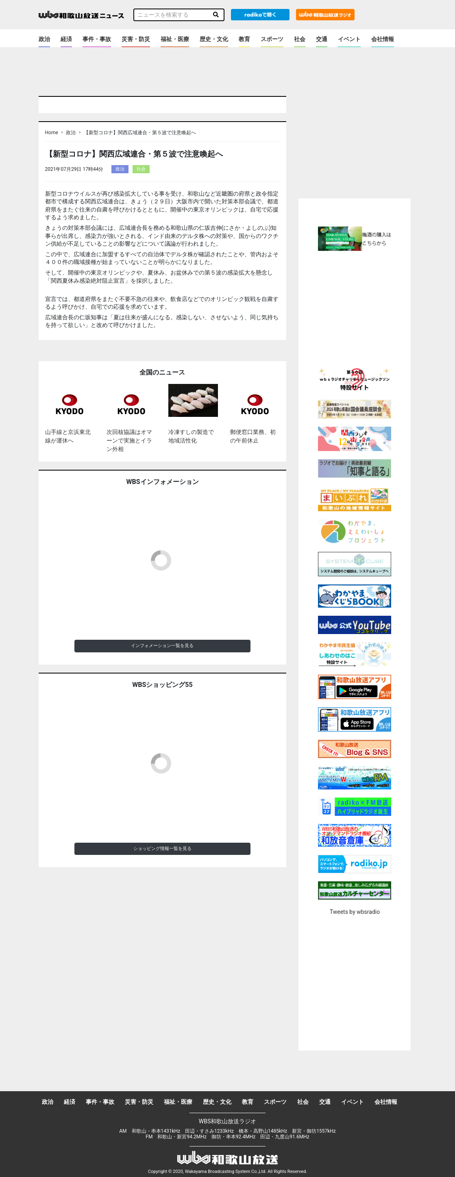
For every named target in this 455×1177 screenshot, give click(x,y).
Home (51, 132)
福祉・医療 (175, 39)
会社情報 (382, 39)
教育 (244, 39)
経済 (66, 39)
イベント (349, 39)
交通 (321, 39)
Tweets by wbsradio (355, 912)
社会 (299, 39)
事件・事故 (97, 39)
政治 (44, 39)
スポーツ (272, 39)
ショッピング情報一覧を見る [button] (162, 848)
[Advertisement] (367, 308)
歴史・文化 (214, 39)
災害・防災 (136, 39)
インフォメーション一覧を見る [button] (162, 645)
